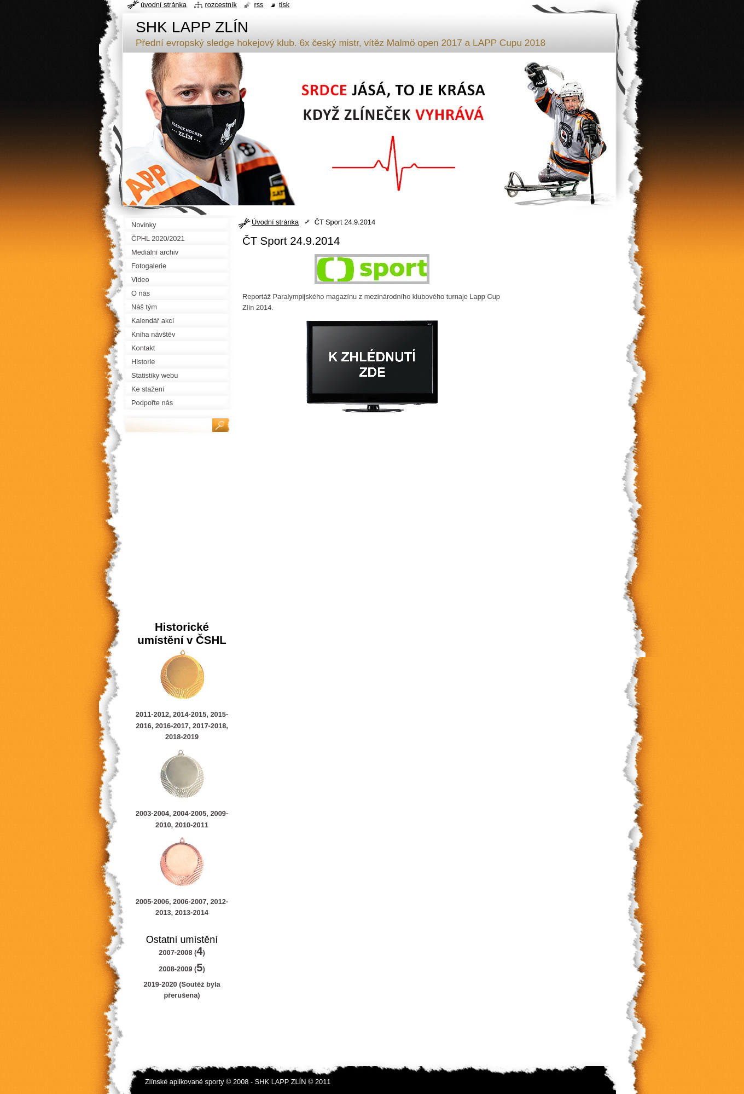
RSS (258, 5)
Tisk (284, 5)
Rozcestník (221, 5)
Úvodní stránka (275, 222)
